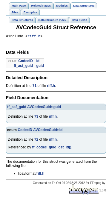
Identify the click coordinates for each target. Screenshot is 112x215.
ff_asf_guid (23, 66)
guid (40, 66)
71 (34, 87)
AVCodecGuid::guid (44, 108)
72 (36, 140)
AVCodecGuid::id (47, 131)
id (37, 62)
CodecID (25, 62)
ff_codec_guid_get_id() (51, 148)
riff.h (33, 36)
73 (36, 117)
